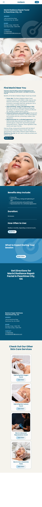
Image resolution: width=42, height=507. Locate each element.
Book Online (9, 138)
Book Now (12, 232)
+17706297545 (8, 31)
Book (37, 2)
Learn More (21, 380)
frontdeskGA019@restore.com (12, 33)
